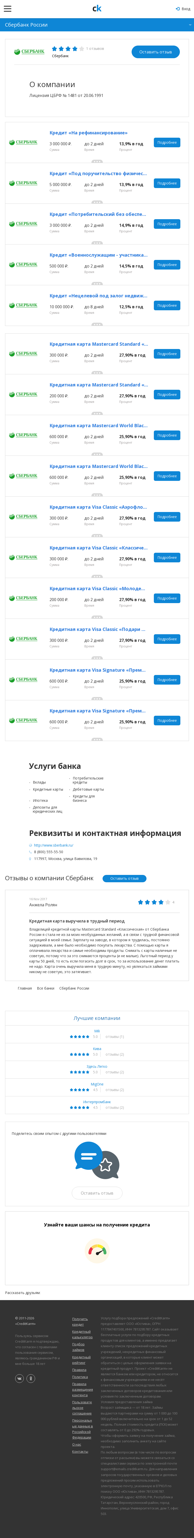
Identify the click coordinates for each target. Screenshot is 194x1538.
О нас (76, 1444)
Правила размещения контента (82, 1389)
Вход (183, 8)
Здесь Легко (97, 1066)
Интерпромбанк (97, 1102)
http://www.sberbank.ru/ (53, 845)
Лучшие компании (97, 1018)
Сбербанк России (26, 24)
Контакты (80, 1451)
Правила (79, 1369)
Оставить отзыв (155, 52)
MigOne (97, 1084)
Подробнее (167, 142)
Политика (80, 1377)
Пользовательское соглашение (82, 1408)
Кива (97, 1049)
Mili (97, 1031)
